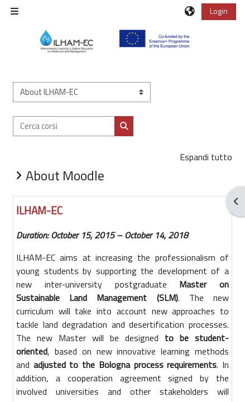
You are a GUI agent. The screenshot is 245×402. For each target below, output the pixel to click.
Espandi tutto (206, 157)
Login (219, 11)
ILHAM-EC (39, 210)
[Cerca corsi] (64, 126)
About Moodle (65, 175)
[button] (190, 11)
